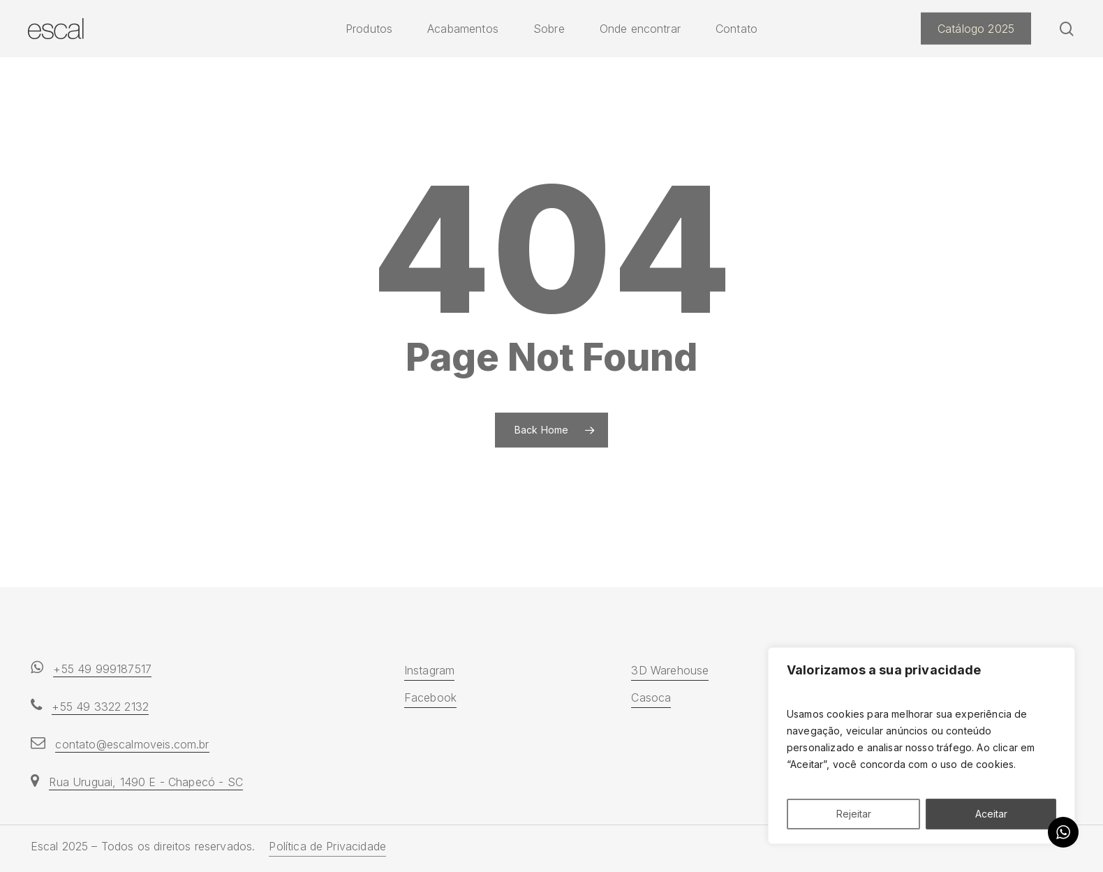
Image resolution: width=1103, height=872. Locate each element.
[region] (921, 745)
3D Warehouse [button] (670, 670)
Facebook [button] (430, 697)
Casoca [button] (651, 697)
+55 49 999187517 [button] (102, 669)
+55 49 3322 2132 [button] (100, 707)
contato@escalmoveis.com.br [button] (132, 744)
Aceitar (991, 814)
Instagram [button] (429, 670)
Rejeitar (853, 814)
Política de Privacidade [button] (327, 846)
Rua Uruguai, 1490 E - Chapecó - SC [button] (145, 782)
